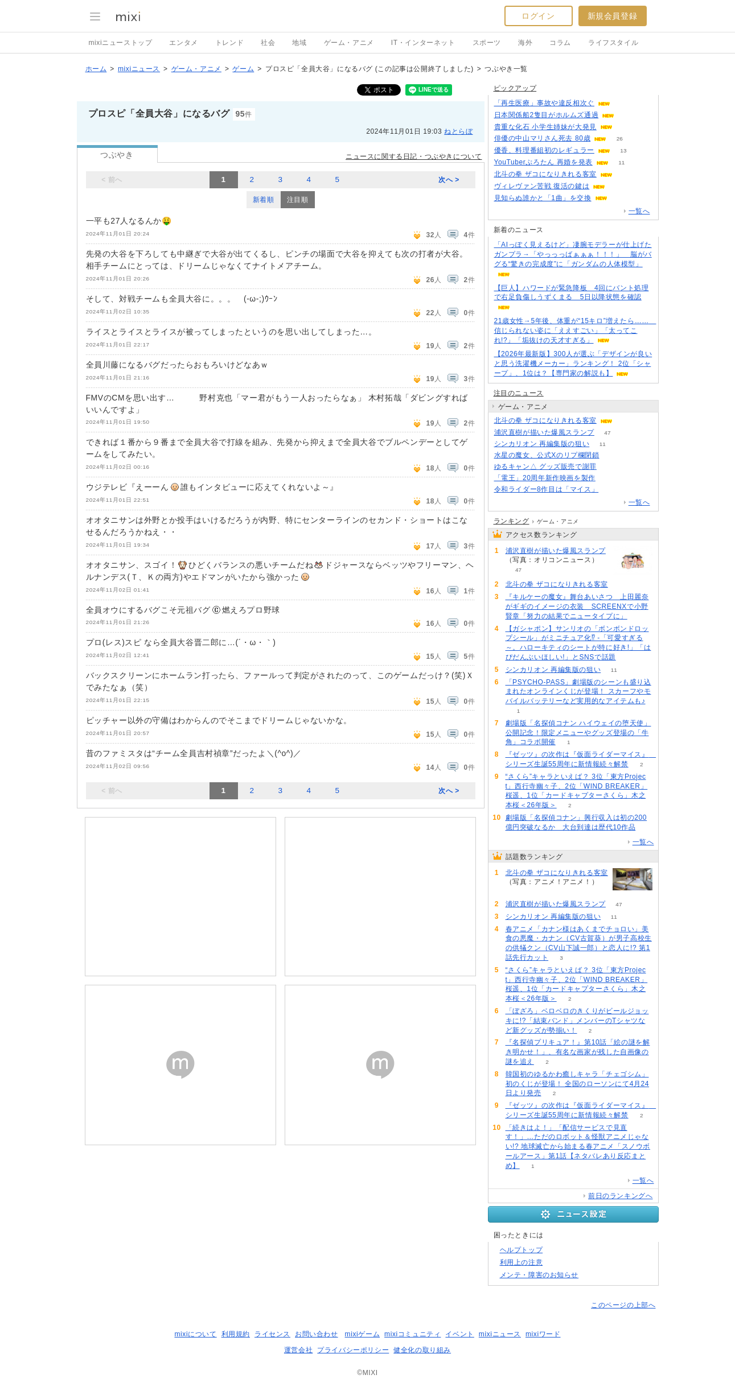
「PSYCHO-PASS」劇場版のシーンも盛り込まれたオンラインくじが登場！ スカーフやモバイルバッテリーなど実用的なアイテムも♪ (578, 691)
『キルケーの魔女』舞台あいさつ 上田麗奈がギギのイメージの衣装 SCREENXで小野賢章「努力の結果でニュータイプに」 (577, 606)
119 (612, 489)
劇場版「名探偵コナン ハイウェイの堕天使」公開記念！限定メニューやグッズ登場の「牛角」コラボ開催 (578, 732)
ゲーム (243, 69)
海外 (525, 43)
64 (609, 467)
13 (623, 150)
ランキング (511, 521)
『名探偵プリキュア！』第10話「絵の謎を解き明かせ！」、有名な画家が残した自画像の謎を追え (578, 1052)
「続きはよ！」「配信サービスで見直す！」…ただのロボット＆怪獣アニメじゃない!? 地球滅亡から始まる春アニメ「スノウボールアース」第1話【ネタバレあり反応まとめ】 (578, 1147)
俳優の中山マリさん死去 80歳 (542, 138)
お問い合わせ (316, 1334)
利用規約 (235, 1334)
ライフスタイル (613, 43)
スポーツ (487, 43)
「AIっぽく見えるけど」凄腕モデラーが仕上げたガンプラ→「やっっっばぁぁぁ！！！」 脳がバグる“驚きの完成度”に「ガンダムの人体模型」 (573, 254)
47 (607, 433)
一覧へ (639, 211)
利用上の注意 (521, 1262)
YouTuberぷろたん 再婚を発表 (543, 162)
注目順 (298, 200)
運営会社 (298, 1350)
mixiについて (195, 1334)
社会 (268, 43)
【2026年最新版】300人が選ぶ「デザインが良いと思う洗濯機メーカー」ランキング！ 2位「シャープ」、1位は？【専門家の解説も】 (573, 363)
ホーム (96, 69)
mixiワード (543, 1334)
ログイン (538, 15)
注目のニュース (519, 393)
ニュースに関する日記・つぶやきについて (414, 156)
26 (620, 138)
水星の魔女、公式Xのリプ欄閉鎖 (547, 455)
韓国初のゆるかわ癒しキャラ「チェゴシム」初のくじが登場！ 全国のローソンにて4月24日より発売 (578, 1083)
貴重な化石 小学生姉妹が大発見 (545, 127)
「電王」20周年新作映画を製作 (545, 478)
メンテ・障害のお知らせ (539, 1275)
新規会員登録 (613, 15)
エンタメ (183, 43)
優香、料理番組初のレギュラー (544, 150)
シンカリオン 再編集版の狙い (542, 444)
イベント (459, 1334)
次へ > (448, 180)
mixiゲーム (362, 1334)
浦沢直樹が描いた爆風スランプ (544, 432)
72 (612, 455)
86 (618, 186)
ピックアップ (515, 88)
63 (620, 198)
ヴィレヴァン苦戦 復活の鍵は (542, 186)
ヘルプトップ (521, 1250)
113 (626, 127)
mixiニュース (139, 69)
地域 (299, 43)
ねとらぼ (458, 131)
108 (624, 103)
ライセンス (272, 1334)
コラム (560, 43)
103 (626, 421)
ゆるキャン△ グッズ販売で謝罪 (545, 466)
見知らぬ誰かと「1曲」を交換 (543, 198)
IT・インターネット (423, 43)
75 (628, 115)
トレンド (229, 43)
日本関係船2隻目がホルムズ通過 (546, 115)
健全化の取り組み (422, 1350)
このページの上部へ (623, 1305)
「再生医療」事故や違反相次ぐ (544, 103)
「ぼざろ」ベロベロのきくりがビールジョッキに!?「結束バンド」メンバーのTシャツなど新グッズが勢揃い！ (577, 1020)
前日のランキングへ (620, 1196)
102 (626, 174)
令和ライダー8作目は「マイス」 (546, 489)
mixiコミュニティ (412, 1334)
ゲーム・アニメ (349, 43)
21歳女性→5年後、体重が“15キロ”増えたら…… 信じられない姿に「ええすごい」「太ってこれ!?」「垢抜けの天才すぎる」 (575, 330)
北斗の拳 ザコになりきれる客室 (545, 174)
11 (621, 162)
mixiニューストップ (121, 43)
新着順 (263, 200)
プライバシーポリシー (353, 1350)
